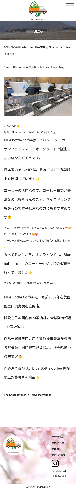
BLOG (13, 47)
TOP (6, 47)
